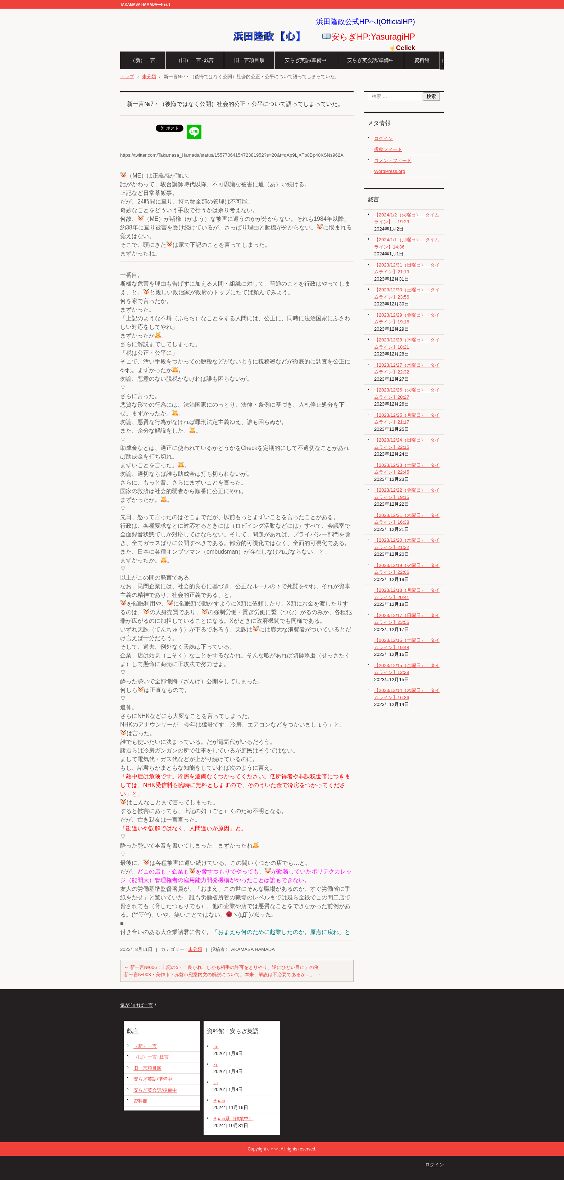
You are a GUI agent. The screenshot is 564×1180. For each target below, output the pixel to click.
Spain (219, 1100)
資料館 (421, 60)
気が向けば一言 (136, 1005)
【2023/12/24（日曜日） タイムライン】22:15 (407, 443)
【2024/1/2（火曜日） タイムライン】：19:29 (406, 218)
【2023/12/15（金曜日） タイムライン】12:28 (407, 669)
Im (215, 1046)
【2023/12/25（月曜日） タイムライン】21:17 (407, 418)
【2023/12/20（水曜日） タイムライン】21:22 (407, 543)
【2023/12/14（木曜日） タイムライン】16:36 (407, 694)
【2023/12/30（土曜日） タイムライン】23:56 (407, 293)
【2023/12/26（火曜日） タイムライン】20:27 (407, 393)
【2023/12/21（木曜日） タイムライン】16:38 (407, 519)
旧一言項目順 (249, 60)
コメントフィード (392, 160)
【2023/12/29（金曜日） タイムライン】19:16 (407, 318)
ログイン (383, 138)
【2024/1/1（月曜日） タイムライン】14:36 (406, 243)
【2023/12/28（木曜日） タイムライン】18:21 (407, 343)
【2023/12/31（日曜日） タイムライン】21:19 (407, 268)
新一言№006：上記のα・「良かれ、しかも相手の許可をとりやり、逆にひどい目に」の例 (221, 967)
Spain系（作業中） (233, 1118)
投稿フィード (388, 149)
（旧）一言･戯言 (195, 60)
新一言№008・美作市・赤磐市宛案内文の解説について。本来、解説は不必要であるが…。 (222, 974)
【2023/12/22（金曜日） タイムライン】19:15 (407, 493)
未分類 (195, 949)
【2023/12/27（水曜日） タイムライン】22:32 (407, 368)
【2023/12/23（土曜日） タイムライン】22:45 (407, 468)
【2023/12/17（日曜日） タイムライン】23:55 (407, 619)
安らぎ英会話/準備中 (370, 60)
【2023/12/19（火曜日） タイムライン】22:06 (407, 569)
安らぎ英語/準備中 (306, 60)
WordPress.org (389, 171)
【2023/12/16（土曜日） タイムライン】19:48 (407, 644)
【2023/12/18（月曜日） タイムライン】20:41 (407, 593)
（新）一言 (142, 60)
